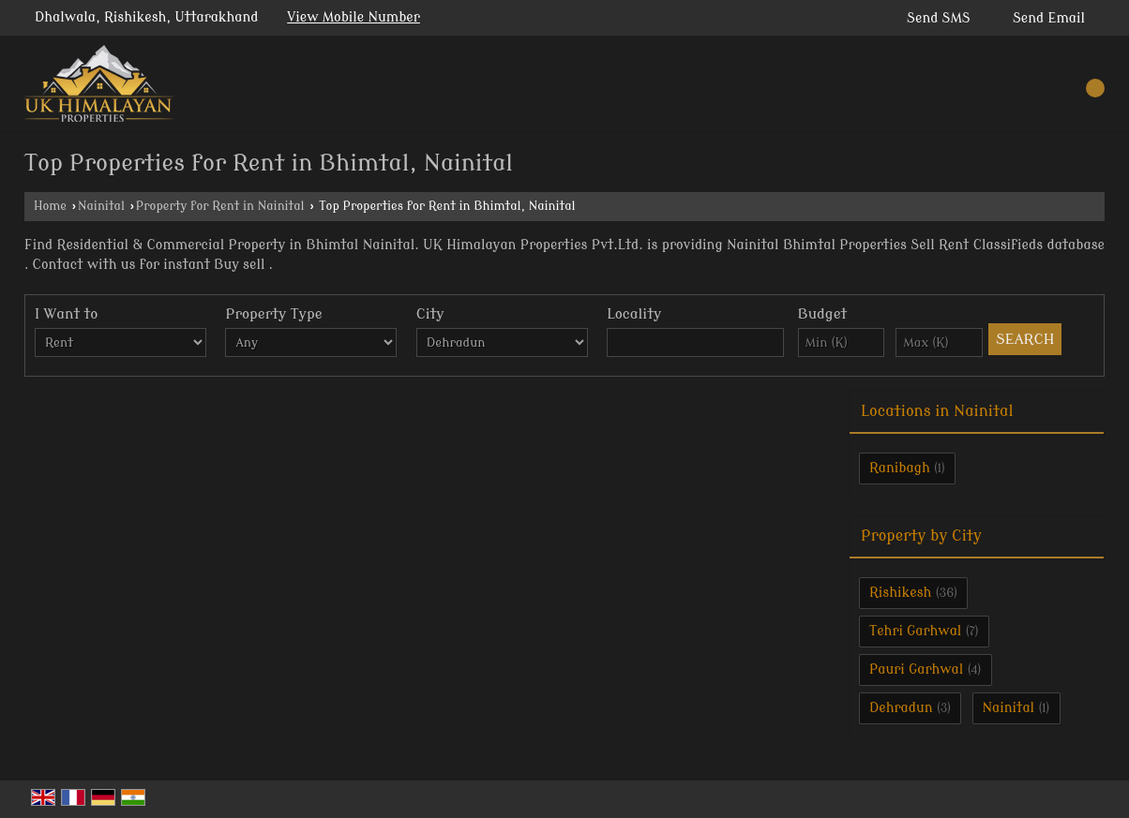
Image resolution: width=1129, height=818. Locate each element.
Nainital (101, 206)
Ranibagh (899, 468)
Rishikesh (900, 593)
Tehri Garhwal (915, 631)
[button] (353, 17)
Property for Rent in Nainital (220, 206)
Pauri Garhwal (916, 669)
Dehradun (901, 708)
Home (50, 206)
